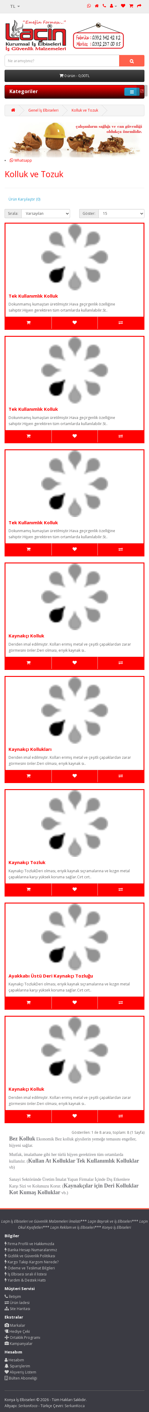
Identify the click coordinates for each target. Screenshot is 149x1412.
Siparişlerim (17, 1366)
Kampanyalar (19, 1343)
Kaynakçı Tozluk (27, 862)
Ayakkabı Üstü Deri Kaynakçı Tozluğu (51, 976)
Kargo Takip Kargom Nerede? (32, 1262)
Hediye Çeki (17, 1331)
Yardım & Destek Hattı (25, 1280)
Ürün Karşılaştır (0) (24, 199)
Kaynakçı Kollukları (30, 749)
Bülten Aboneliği (21, 1378)
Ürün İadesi (17, 1302)
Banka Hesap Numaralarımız (31, 1249)
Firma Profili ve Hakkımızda (29, 1243)
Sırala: (13, 213)
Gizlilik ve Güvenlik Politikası (30, 1255)
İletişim (13, 1296)
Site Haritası (17, 1308)
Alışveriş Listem (20, 1372)
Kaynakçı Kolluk (26, 636)
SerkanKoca (75, 1405)
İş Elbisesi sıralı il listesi (26, 1274)
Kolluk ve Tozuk (85, 110)
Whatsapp (21, 160)
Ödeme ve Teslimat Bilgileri (30, 1268)
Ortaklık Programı (22, 1337)
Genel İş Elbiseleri (43, 110)
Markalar (15, 1325)
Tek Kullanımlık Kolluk (33, 296)
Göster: (89, 213)
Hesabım (14, 1360)
